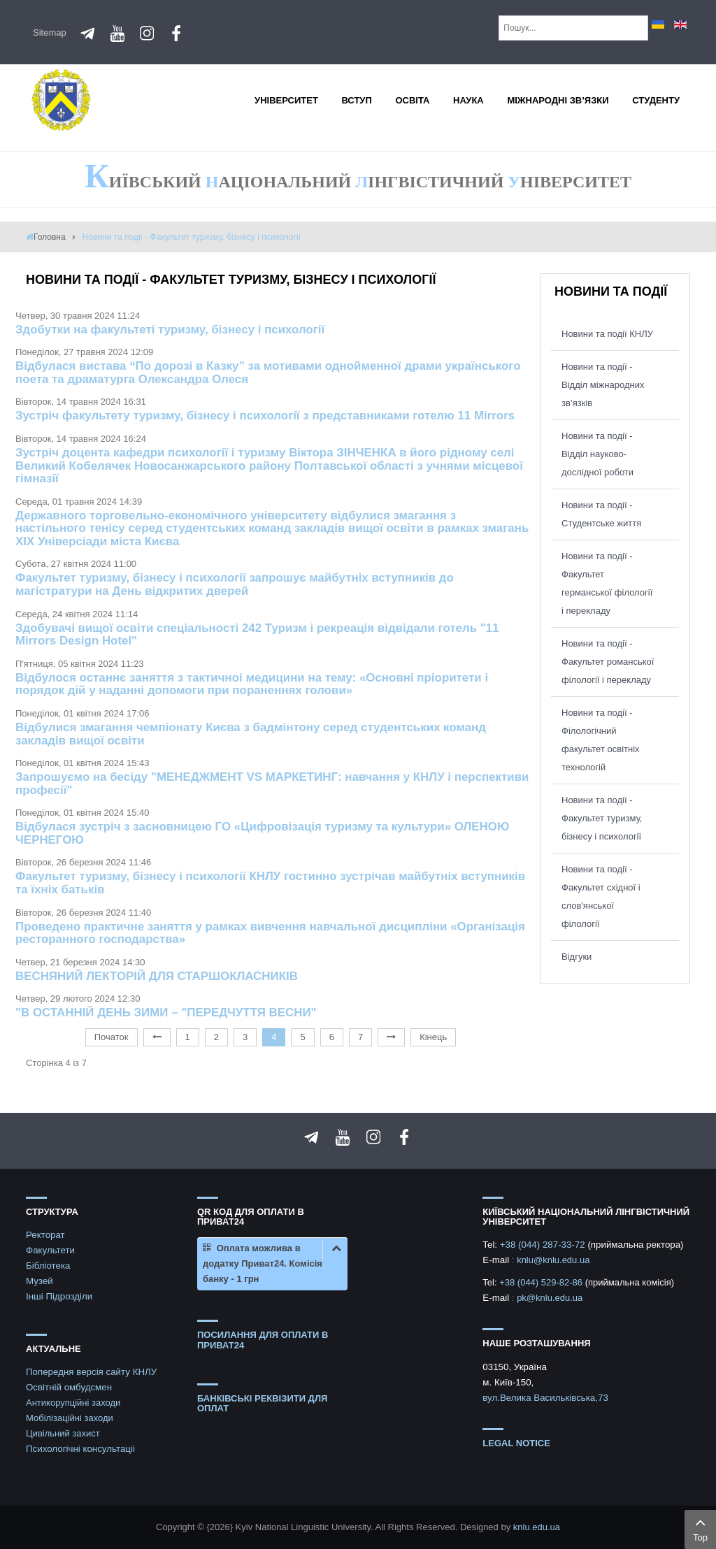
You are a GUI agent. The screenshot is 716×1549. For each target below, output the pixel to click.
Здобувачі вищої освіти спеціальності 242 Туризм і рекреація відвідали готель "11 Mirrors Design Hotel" (257, 634)
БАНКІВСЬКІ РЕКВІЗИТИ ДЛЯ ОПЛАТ (262, 1403)
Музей (39, 1281)
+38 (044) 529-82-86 (542, 1282)
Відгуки (576, 956)
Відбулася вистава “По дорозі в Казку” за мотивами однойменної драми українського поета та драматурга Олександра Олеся (268, 372)
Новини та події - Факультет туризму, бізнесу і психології (601, 818)
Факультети (50, 1250)
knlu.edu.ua (536, 1527)
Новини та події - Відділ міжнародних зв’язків (602, 384)
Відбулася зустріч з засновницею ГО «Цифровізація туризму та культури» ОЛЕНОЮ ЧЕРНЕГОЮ (262, 833)
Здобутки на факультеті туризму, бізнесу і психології (169, 329)
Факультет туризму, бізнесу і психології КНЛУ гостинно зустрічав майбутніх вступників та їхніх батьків (270, 883)
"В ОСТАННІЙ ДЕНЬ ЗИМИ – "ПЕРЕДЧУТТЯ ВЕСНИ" (166, 1012)
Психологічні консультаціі (80, 1448)
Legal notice (516, 1443)
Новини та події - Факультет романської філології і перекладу (607, 661)
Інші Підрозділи (59, 1296)
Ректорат (45, 1235)
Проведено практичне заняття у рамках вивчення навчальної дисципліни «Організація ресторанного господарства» (270, 933)
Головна (50, 237)
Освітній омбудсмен (69, 1387)
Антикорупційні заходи (73, 1402)
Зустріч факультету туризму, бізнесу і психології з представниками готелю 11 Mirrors (265, 415)
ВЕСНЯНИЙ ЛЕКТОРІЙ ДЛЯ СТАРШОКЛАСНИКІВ (156, 976)
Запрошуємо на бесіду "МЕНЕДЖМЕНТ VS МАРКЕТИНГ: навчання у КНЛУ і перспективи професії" (272, 783)
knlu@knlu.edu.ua (553, 1260)
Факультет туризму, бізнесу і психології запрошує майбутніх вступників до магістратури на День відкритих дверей (234, 584)
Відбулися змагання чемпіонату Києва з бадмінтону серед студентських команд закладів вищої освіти (250, 734)
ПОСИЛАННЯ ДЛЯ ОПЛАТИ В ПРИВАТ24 (262, 1340)
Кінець (433, 1037)
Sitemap (49, 32)
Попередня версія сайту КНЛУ (91, 1372)
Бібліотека (48, 1265)
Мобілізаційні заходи (69, 1418)
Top (700, 1528)
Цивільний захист (63, 1433)
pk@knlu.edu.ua (549, 1297)
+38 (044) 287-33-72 (544, 1244)
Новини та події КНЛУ (607, 334)
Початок (111, 1037)
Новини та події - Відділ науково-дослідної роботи (597, 454)
